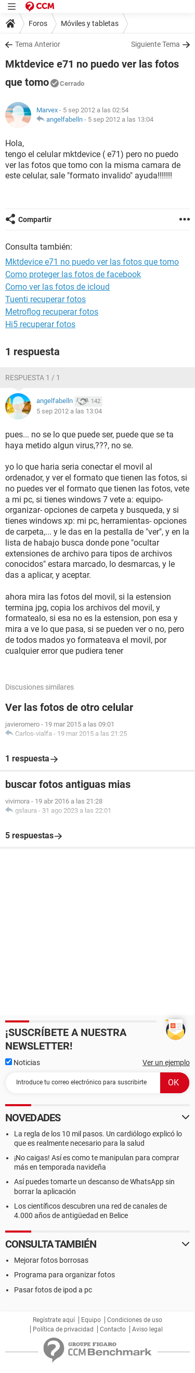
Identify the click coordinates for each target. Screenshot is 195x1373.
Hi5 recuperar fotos (40, 324)
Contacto (113, 1329)
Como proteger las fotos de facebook (73, 274)
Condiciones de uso (134, 1320)
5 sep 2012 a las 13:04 (120, 119)
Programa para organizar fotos (64, 1275)
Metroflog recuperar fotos (51, 312)
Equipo (91, 1320)
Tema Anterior (37, 44)
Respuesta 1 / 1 (32, 377)
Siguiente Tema (155, 44)
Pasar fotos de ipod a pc (53, 1290)
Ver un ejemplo (166, 1062)
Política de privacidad (63, 1329)
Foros (38, 23)
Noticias (22, 1062)
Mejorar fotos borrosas (51, 1260)
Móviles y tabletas (90, 23)
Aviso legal (147, 1329)
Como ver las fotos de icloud (57, 287)
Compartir (34, 219)
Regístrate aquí (54, 1320)
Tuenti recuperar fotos (45, 299)
